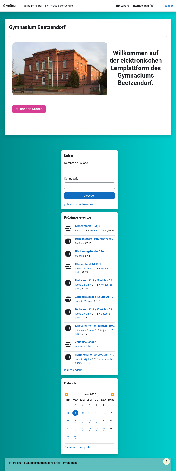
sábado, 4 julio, (83, 359)
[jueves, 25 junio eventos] (89, 428)
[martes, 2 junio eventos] (75, 405)
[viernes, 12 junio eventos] (97, 413)
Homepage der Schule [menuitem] (59, 5)
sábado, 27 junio (84, 301)
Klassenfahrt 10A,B (87, 226)
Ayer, (78, 230)
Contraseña (71, 178)
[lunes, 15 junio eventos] (68, 420)
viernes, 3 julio (83, 346)
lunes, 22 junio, (83, 284)
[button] (136, 5)
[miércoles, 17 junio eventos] (82, 420)
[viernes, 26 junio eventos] (97, 428)
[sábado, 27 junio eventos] (104, 428)
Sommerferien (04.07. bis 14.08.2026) (95, 354)
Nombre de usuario (76, 163)
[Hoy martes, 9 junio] (75, 413)
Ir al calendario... (74, 370)
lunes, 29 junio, (83, 313)
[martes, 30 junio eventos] (75, 436)
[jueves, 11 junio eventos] (89, 413)
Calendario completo (78, 447)
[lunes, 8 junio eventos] (68, 413)
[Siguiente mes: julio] (107, 394)
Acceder (168, 5)
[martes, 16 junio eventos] (75, 420)
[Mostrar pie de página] (166, 461)
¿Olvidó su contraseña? (78, 204)
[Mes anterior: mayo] (72, 394)
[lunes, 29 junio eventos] (68, 436)
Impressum (16, 463)
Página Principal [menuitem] (32, 5)
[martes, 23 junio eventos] (75, 428)
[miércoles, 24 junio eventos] (82, 428)
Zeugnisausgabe (85, 342)
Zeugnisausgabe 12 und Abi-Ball (95, 297)
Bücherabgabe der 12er (90, 251)
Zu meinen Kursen (29, 109)
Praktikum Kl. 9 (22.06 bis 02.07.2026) (95, 280)
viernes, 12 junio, (99, 230)
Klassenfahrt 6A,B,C (88, 264)
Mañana (79, 243)
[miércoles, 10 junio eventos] (82, 413)
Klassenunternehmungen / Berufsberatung (95, 325)
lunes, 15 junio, (83, 268)
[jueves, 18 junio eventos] (89, 420)
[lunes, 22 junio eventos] (68, 428)
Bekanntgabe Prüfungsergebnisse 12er (95, 238)
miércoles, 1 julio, (85, 330)
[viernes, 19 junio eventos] (97, 420)
